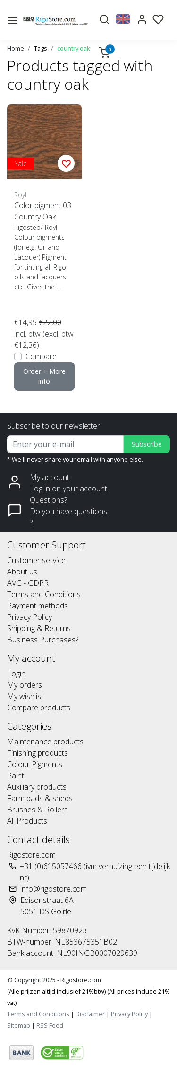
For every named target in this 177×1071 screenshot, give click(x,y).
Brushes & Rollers (37, 809)
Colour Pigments (34, 764)
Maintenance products (45, 741)
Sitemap (18, 1025)
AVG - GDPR (28, 583)
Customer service (36, 560)
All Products (27, 821)
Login (16, 673)
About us (22, 571)
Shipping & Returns (39, 628)
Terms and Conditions (44, 594)
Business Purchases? (42, 639)
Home (15, 48)
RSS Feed (49, 1025)
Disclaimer (90, 1014)
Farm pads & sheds (40, 798)
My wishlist (25, 696)
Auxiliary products (37, 787)
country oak (73, 48)
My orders (24, 685)
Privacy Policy (29, 617)
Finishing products (37, 753)
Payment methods (37, 605)
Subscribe (147, 443)
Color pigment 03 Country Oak (42, 211)
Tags (40, 48)
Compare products (38, 707)
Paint (15, 775)
